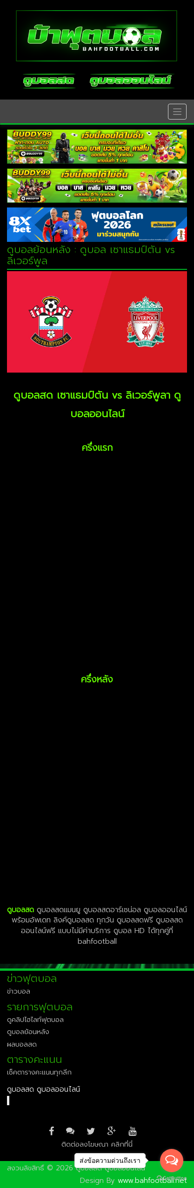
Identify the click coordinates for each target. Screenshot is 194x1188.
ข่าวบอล (18, 991)
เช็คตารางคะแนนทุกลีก (39, 1072)
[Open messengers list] (171, 1160)
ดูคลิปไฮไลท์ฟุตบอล (35, 1019)
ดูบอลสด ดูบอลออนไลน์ (43, 1089)
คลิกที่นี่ (122, 1144)
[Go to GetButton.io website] (172, 1178)
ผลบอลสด (22, 1044)
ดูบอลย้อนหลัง (28, 1032)
